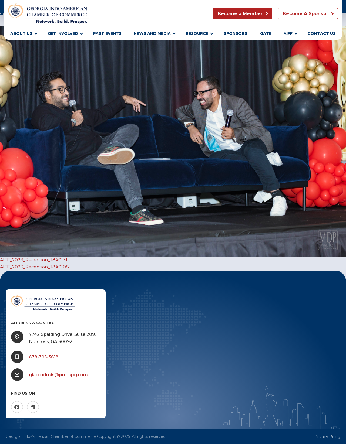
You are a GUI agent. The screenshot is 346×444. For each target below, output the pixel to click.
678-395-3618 (43, 357)
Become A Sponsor (305, 13)
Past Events (107, 33)
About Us (21, 33)
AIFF (288, 33)
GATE (265, 33)
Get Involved (63, 33)
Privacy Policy (327, 436)
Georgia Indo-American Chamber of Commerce (51, 436)
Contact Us (322, 33)
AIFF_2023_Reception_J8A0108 (34, 266)
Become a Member (240, 13)
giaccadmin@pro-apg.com (58, 374)
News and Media (152, 33)
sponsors (236, 33)
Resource (197, 33)
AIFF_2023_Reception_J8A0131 (33, 259)
